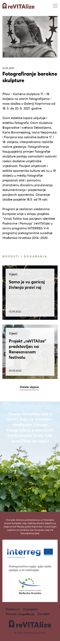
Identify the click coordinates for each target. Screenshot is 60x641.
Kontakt (43, 614)
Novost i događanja (20, 614)
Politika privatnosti (35, 632)
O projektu (30, 609)
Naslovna (13, 609)
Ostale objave (29, 387)
